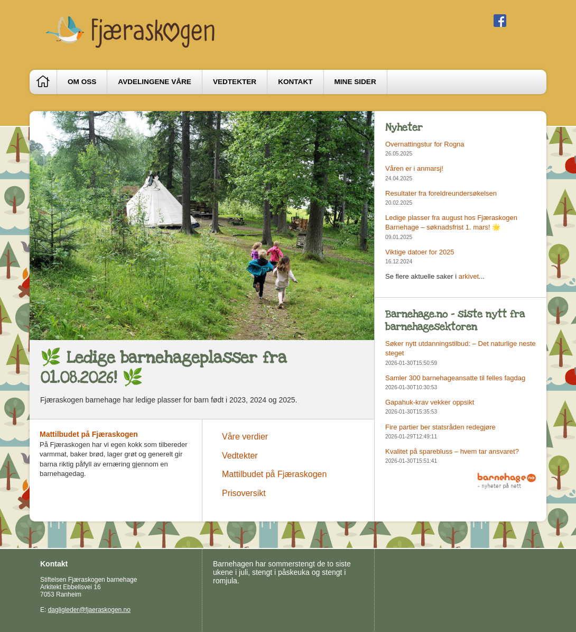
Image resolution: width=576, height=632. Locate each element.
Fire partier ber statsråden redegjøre (440, 427)
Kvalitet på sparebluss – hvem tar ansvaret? (452, 451)
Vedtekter (234, 82)
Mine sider (355, 82)
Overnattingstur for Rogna (424, 144)
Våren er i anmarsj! (414, 168)
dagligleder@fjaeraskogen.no (89, 609)
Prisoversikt (244, 493)
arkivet (469, 276)
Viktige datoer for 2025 (419, 252)
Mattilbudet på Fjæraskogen (89, 434)
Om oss (82, 82)
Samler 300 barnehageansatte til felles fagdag (455, 378)
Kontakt (295, 82)
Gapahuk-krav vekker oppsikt (429, 402)
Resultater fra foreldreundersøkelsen (441, 193)
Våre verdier (245, 436)
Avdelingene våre (154, 82)
